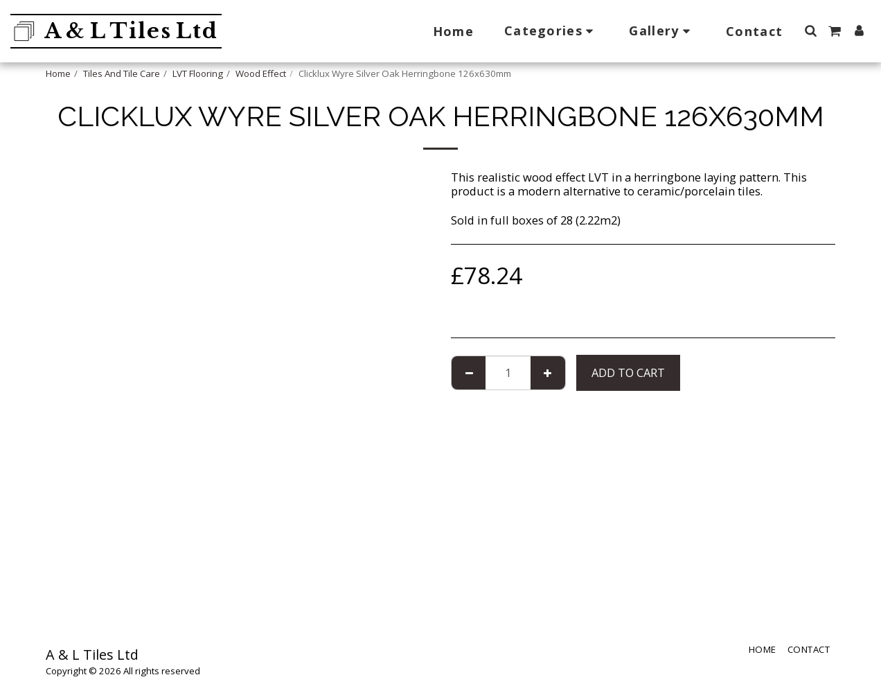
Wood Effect (260, 73)
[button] (551, 31)
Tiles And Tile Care (121, 73)
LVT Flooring (197, 73)
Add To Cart (628, 372)
